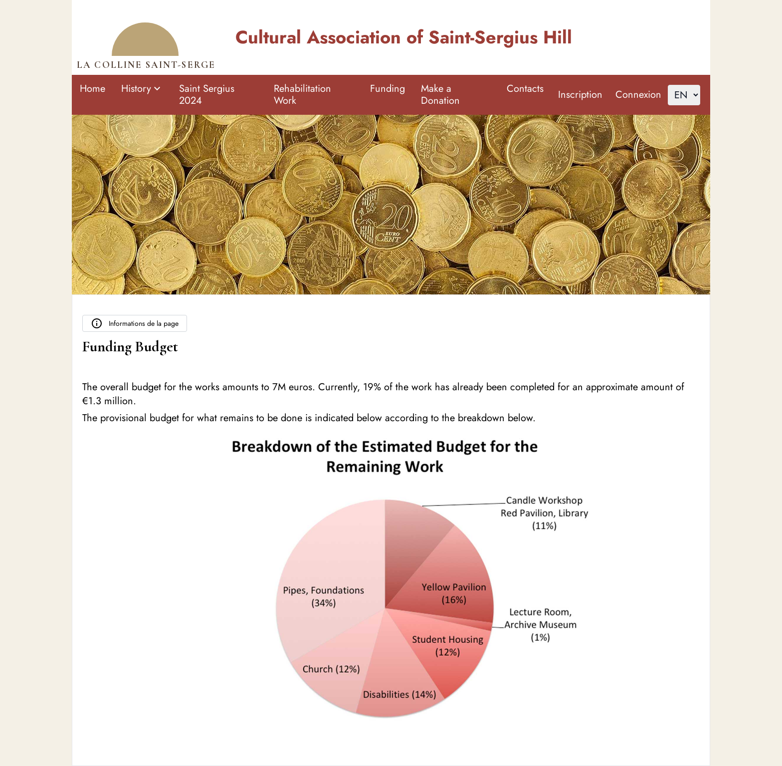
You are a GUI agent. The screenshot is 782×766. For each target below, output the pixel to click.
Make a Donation (440, 94)
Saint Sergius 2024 (206, 94)
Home (92, 88)
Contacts (525, 88)
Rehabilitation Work (302, 94)
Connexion (638, 94)
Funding (387, 88)
